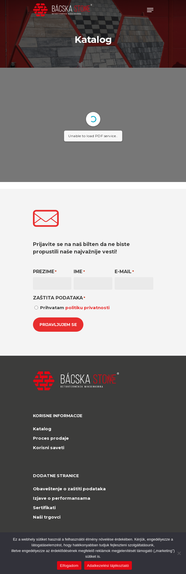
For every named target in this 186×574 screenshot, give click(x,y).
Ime (79, 271)
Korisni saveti (48, 447)
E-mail (124, 271)
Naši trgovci (46, 517)
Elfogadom (69, 565)
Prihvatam (74, 307)
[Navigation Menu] (150, 10)
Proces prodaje (51, 438)
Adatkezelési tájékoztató (108, 565)
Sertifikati (44, 507)
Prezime (44, 271)
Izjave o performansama (61, 498)
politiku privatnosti (87, 307)
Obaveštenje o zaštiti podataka (69, 488)
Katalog (42, 428)
